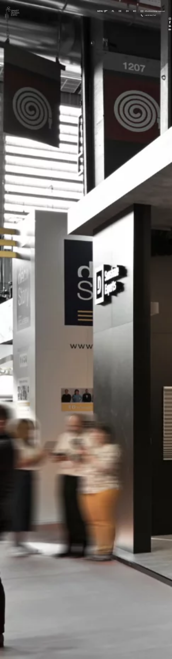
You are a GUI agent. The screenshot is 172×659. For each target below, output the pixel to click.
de (120, 11)
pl (113, 11)
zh (127, 11)
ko (134, 11)
